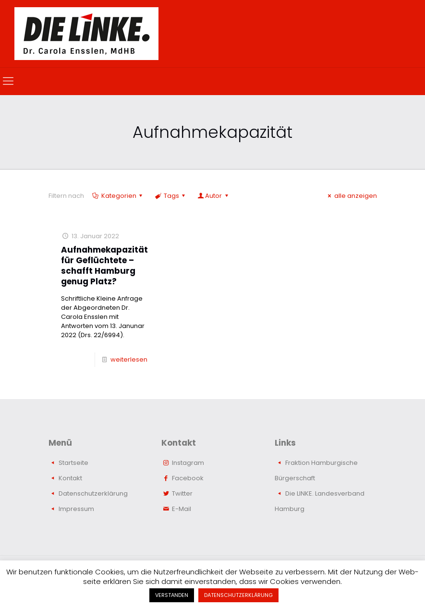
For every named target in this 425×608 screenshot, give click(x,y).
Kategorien (118, 195)
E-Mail (181, 508)
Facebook (188, 478)
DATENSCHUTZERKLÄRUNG (238, 595)
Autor (213, 195)
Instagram (188, 462)
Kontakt (70, 478)
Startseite (73, 462)
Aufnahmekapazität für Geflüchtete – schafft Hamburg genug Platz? (104, 265)
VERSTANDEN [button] (171, 595)
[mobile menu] (8, 81)
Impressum (76, 508)
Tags (171, 195)
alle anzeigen (350, 195)
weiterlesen (128, 359)
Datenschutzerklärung (93, 493)
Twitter (182, 493)
